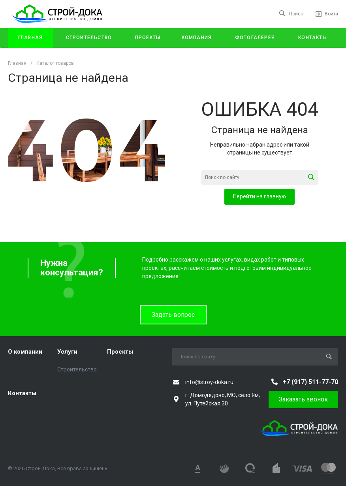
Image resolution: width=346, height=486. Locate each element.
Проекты (120, 351)
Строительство (77, 369)
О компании (25, 351)
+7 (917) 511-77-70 (310, 382)
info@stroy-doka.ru (209, 382)
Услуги (67, 351)
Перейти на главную (259, 196)
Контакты (22, 393)
